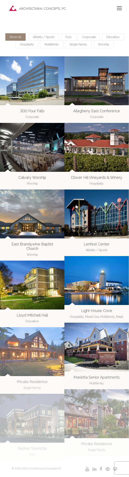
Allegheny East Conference (96, 111)
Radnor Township (32, 448)
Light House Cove (96, 310)
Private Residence (32, 382)
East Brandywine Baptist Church (32, 246)
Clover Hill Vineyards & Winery (96, 177)
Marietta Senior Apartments (96, 377)
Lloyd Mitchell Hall (32, 315)
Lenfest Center (97, 244)
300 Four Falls (32, 111)
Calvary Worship (32, 177)
